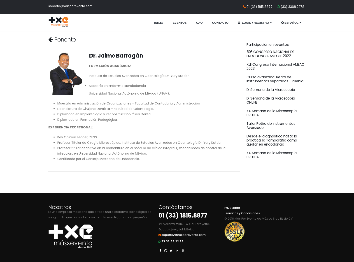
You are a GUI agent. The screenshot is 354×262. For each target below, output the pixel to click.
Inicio (158, 22)
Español (290, 22)
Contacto (220, 22)
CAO (199, 22)
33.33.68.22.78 (172, 241)
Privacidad (232, 208)
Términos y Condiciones (242, 213)
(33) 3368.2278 (292, 7)
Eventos (180, 22)
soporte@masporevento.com (70, 6)
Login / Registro (253, 22)
